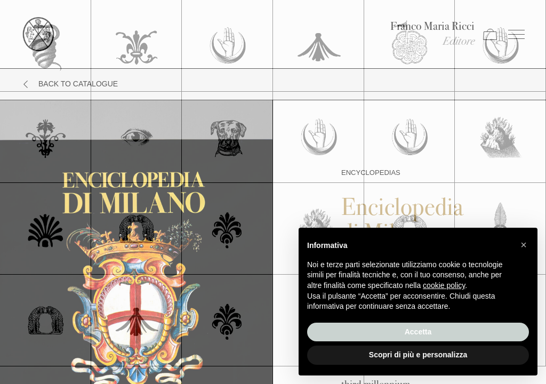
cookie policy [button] (444, 285)
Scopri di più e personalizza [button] (418, 354)
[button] (523, 244)
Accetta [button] (418, 331)
